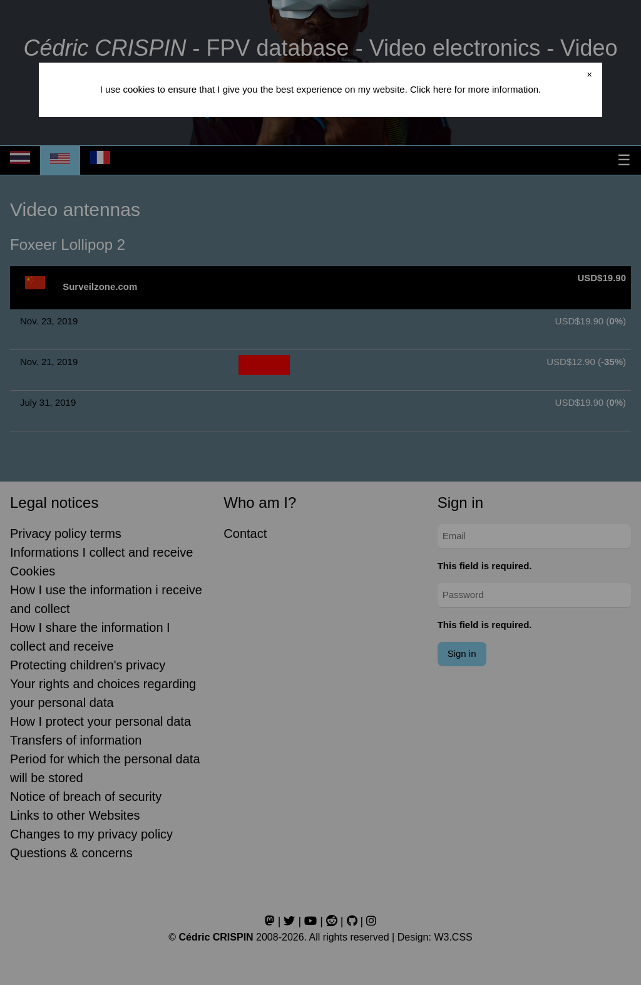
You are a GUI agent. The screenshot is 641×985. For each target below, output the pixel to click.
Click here (431, 89)
